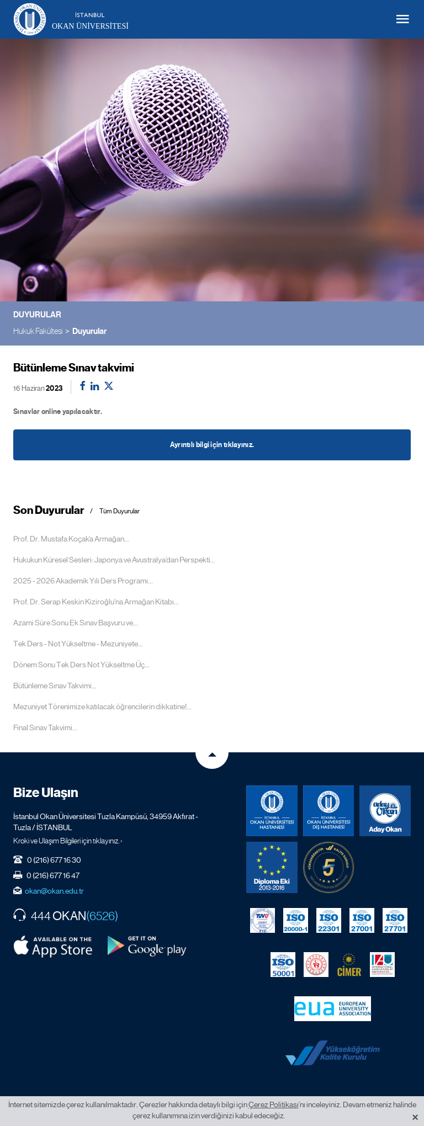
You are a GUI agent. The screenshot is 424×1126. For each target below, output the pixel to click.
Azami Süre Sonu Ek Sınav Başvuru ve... (75, 622)
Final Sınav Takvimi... (45, 727)
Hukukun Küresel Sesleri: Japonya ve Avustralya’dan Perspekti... (114, 559)
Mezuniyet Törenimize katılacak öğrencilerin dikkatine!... (102, 706)
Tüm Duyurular (119, 511)
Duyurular (89, 331)
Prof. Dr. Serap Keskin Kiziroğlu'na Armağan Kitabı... (96, 601)
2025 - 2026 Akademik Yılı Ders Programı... (83, 580)
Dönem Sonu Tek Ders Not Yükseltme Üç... (81, 664)
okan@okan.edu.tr (54, 890)
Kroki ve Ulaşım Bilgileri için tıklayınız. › (68, 840)
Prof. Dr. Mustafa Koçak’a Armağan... (71, 538)
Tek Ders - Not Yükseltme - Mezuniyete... (78, 643)
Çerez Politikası (273, 1104)
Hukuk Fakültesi (37, 331)
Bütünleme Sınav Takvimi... (55, 685)
